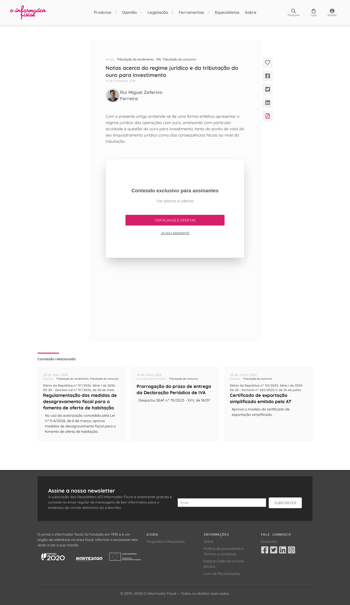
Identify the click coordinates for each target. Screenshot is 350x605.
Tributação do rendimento (135, 59)
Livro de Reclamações (222, 573)
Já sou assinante (175, 233)
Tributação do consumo (179, 59)
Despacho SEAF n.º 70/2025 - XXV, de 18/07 (174, 400)
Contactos (269, 541)
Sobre (250, 12)
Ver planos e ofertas (175, 220)
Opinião (129, 12)
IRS (158, 59)
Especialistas (227, 12)
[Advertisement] (175, 300)
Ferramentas (191, 12)
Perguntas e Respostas (165, 541)
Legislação (158, 12)
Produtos (102, 12)
